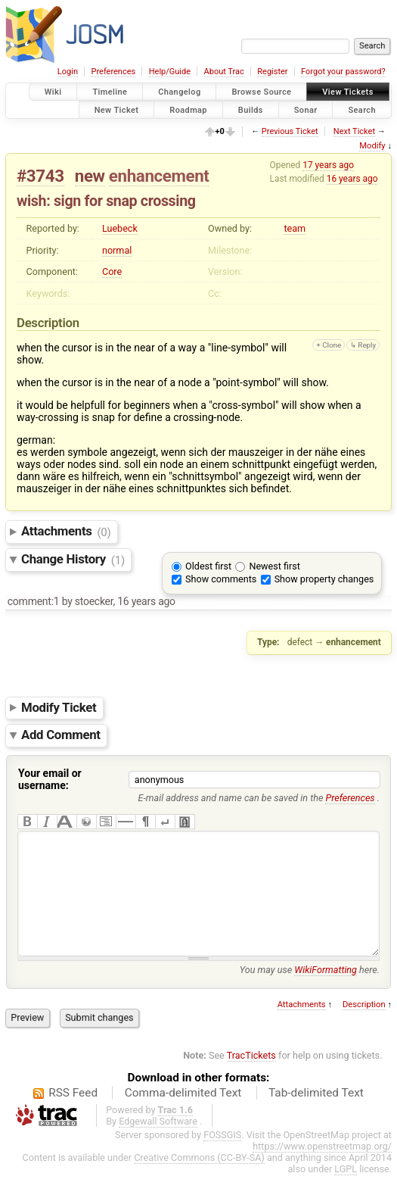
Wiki (53, 92)
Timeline (109, 92)
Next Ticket (354, 131)
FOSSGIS (222, 1157)
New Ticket (117, 109)
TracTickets (251, 1078)
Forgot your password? (343, 71)
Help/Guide (170, 71)
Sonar (306, 109)
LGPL (345, 1191)
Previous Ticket (290, 131)
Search (362, 109)
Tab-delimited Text (316, 1115)
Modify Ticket (58, 707)
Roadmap (188, 109)
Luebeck (120, 228)
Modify (372, 146)
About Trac (224, 71)
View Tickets (347, 92)
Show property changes (324, 579)
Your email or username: (50, 779)
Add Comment (61, 735)
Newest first (274, 566)
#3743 (40, 176)
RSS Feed (73, 1115)
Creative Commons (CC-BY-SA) (199, 1180)
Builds (250, 109)
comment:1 (34, 601)
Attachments (66, 531)
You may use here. (310, 992)
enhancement (159, 176)
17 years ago (328, 165)
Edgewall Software (158, 1144)
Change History (73, 559)
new (90, 176)
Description (364, 1027)
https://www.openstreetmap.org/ (322, 1169)
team (295, 228)
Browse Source (261, 92)
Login (67, 71)
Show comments (220, 579)
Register (272, 71)
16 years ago (352, 178)
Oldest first (208, 566)
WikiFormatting (325, 992)
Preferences (113, 71)
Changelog (179, 92)
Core (112, 271)
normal (117, 250)
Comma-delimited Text (183, 1115)
